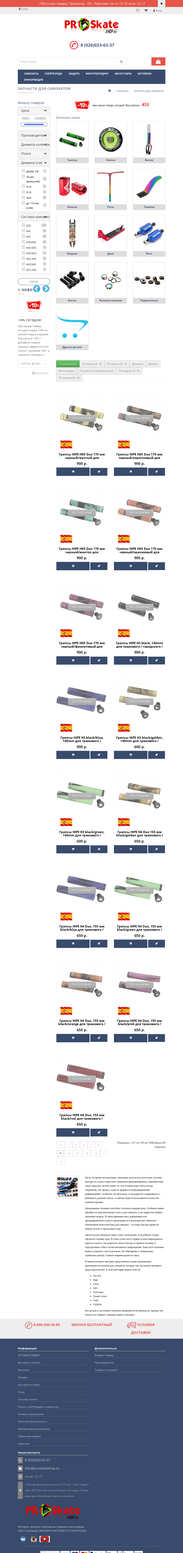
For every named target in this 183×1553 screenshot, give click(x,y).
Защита (74, 73)
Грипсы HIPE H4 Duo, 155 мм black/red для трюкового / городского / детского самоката (82, 1116)
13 (95, 1149)
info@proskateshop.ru (42, 1464)
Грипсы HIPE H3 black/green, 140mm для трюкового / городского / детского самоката (81, 835)
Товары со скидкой (106, 1365)
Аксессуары (123, 73)
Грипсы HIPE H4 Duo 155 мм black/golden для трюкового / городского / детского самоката (139, 835)
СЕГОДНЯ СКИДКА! (29, 1350)
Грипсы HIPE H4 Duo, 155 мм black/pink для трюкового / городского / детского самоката (139, 1022)
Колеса (110, 160)
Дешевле (137, 364)
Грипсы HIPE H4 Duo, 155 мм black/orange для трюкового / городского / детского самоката (81, 1022)
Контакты (23, 1365)
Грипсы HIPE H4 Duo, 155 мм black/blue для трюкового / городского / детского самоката (82, 928)
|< (60, 1140)
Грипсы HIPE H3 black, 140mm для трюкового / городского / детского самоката (139, 645)
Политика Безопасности (32, 1417)
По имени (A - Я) (92, 364)
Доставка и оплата (29, 1358)
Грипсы (72, 160)
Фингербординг (97, 73)
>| (61, 1157)
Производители (34, 135)
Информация (33, 79)
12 (86, 1149)
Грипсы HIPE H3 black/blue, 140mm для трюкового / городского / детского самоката (81, 741)
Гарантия (23, 1439)
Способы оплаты (28, 1394)
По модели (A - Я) (129, 371)
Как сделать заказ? (29, 1380)
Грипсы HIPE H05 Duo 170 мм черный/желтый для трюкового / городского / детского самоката (82, 459)
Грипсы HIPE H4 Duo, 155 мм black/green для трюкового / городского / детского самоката (139, 928)
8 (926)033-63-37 (97, 45)
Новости (31, 290)
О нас (21, 1387)
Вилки (149, 160)
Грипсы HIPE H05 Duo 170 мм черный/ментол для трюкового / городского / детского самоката (82, 553)
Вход (157, 10)
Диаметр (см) (31, 162)
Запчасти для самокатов (149, 91)
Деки (110, 253)
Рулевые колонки (110, 300)
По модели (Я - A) (69, 377)
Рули (110, 207)
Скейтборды (53, 73)
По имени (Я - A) (117, 364)
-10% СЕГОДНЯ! (30, 320)
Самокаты (31, 73)
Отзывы (22, 1372)
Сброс (34, 281)
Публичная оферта (29, 1431)
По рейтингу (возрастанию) (97, 371)
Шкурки (72, 253)
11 (77, 1149)
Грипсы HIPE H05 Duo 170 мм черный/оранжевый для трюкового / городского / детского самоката (139, 553)
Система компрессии (38, 217)
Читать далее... (31, 363)
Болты (72, 300)
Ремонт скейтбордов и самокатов (38, 1402)
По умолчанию (68, 364)
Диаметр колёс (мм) (37, 144)
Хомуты (72, 207)
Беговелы (144, 73)
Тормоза (149, 207)
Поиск (26, 153)
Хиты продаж (67, 371)
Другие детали (72, 347)
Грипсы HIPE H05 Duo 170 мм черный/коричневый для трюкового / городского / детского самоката (139, 459)
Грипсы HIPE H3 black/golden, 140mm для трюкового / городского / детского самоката (139, 741)
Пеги (149, 253)
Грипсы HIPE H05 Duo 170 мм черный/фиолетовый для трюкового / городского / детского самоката (82, 647)
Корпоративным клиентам (34, 1424)
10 (68, 1149)
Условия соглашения (30, 1409)
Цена (25, 110)
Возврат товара (104, 1350)
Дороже (153, 364)
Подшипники (149, 300)
